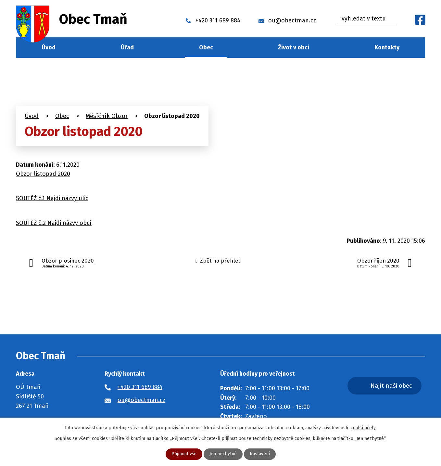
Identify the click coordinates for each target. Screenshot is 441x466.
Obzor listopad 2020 (43, 173)
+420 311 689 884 (140, 387)
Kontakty (386, 47)
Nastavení (260, 454)
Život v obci (293, 47)
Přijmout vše (183, 454)
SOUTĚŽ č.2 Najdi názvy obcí (54, 223)
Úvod (49, 47)
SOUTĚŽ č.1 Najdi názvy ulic (52, 198)
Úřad (127, 47)
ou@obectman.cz (141, 400)
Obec (206, 47)
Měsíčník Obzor (107, 116)
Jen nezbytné (223, 454)
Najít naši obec (394, 385)
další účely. (364, 428)
